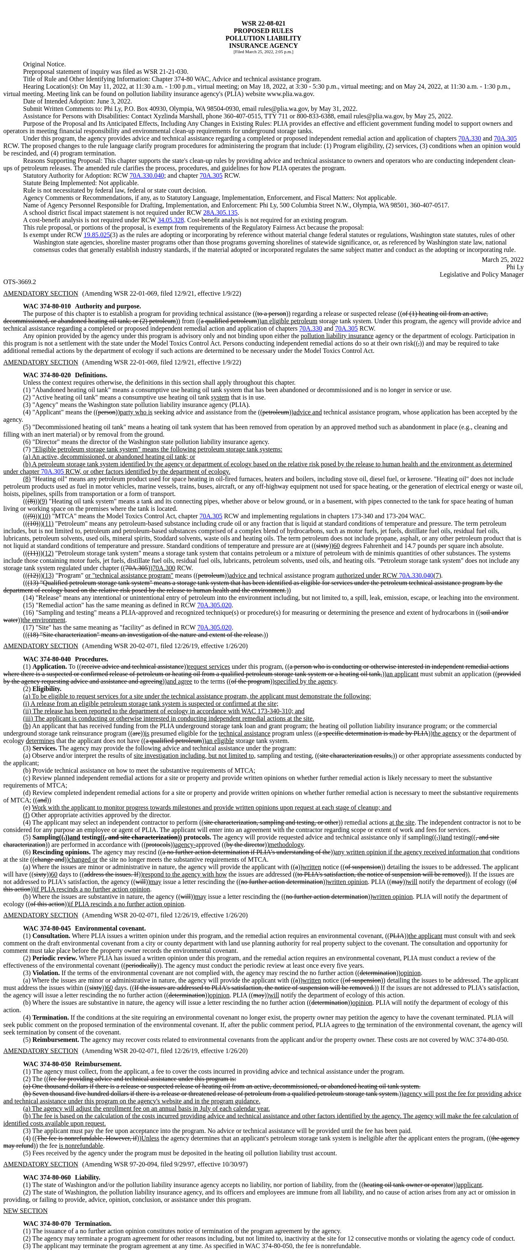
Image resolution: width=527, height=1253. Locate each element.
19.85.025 (97, 234)
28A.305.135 (220, 212)
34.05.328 (171, 219)
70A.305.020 (214, 605)
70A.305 (505, 138)
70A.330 (469, 138)
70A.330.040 (147, 175)
